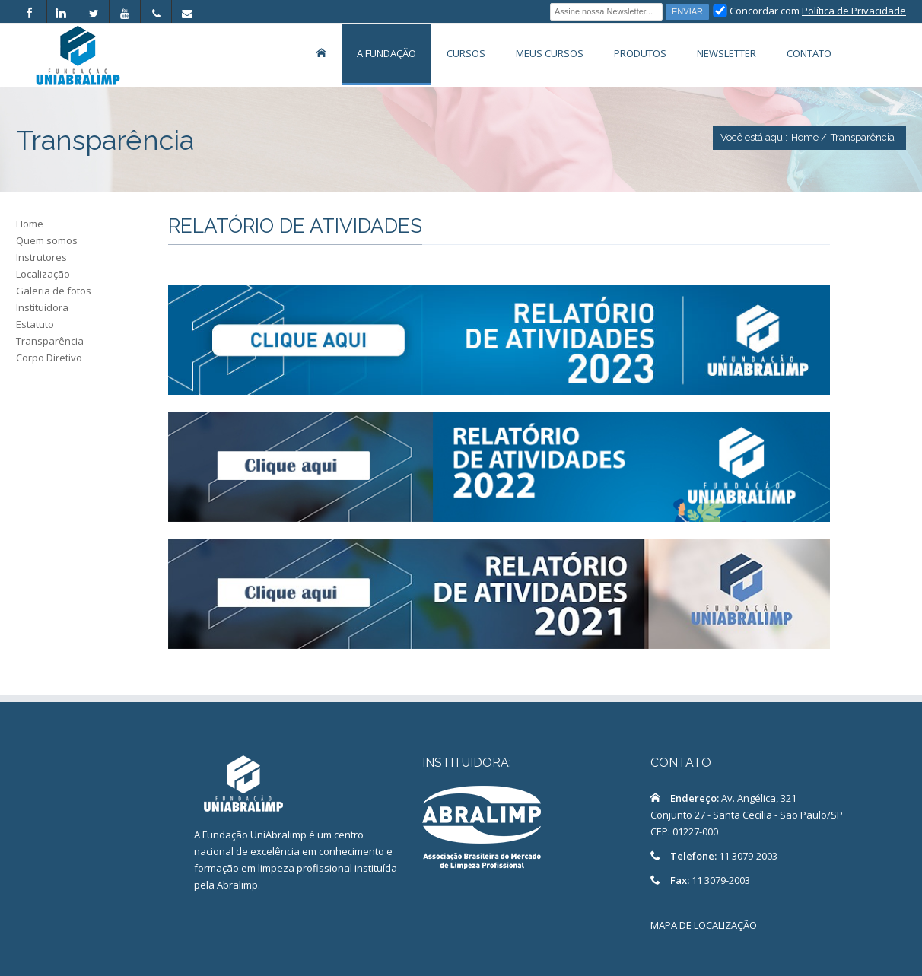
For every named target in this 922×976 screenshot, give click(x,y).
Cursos (466, 53)
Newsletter (726, 53)
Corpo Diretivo (49, 357)
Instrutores (41, 257)
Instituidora (42, 307)
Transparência (50, 341)
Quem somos (47, 240)
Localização (43, 274)
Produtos (640, 53)
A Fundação (386, 53)
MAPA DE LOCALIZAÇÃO (703, 925)
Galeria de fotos (53, 290)
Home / (809, 137)
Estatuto (35, 324)
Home (29, 223)
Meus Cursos (549, 53)
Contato (809, 53)
